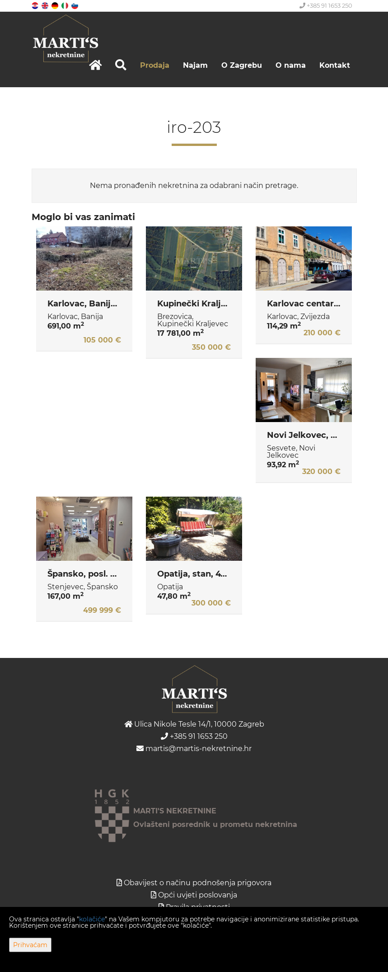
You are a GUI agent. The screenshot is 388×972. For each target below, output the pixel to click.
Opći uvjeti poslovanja (197, 895)
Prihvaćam (30, 945)
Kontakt (334, 65)
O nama (291, 65)
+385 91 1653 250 (325, 5)
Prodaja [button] (154, 65)
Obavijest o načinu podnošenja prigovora (197, 882)
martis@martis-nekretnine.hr (194, 748)
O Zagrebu (241, 65)
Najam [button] (195, 65)
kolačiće (92, 919)
